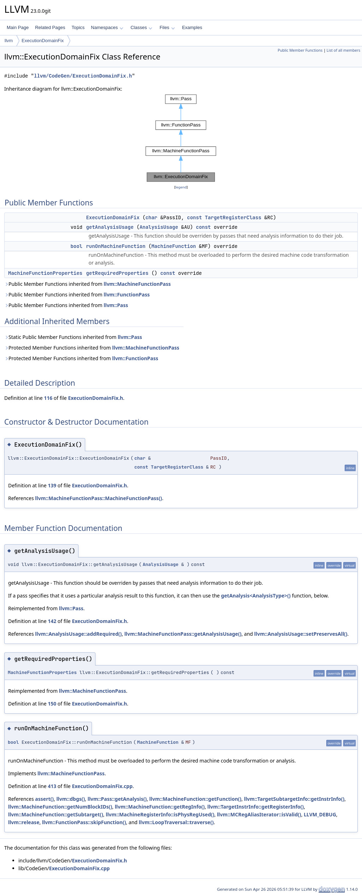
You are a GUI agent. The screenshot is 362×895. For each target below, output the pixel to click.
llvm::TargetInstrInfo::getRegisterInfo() (255, 806)
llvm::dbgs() (70, 798)
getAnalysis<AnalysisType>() (256, 595)
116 (48, 398)
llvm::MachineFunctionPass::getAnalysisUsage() (182, 633)
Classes (141, 27)
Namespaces (107, 27)
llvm (9, 40)
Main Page (18, 27)
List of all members (343, 50)
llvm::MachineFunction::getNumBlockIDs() (60, 806)
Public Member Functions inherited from (87, 284)
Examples (192, 27)
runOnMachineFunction (115, 246)
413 (52, 786)
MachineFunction (173, 246)
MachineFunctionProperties (45, 273)
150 (52, 703)
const (194, 217)
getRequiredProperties (117, 273)
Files (167, 27)
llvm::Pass (116, 305)
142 (52, 621)
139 (52, 485)
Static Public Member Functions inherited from (73, 337)
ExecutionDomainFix (43, 40)
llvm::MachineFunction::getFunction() (195, 798)
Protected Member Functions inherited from (91, 347)
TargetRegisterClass (233, 217)
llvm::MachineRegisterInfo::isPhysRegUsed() (160, 814)
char (151, 217)
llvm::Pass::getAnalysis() (117, 798)
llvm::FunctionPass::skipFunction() (84, 822)
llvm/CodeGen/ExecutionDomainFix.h (83, 76)
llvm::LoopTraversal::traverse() (176, 822)
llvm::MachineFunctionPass (137, 284)
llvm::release (24, 822)
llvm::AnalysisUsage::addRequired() (78, 633)
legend (181, 187)
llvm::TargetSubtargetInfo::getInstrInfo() (294, 798)
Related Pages (50, 27)
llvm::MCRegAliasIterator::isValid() (259, 814)
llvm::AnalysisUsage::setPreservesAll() (301, 633)
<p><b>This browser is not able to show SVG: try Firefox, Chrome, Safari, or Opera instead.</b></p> (181, 138)
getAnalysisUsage (109, 227)
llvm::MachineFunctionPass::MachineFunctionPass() (98, 498)
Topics (77, 27)
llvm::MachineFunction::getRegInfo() (160, 806)
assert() (44, 798)
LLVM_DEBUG (320, 814)
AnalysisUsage (159, 227)
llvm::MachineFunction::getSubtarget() (55, 814)
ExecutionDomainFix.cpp (102, 786)
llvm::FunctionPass (127, 294)
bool (76, 246)
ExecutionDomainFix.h (95, 398)
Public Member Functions (300, 50)
